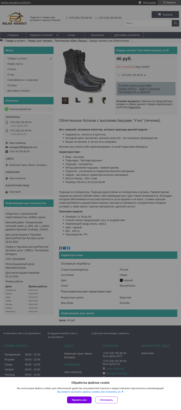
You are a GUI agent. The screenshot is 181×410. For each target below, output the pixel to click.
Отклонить (106, 400)
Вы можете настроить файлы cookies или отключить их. (89, 391)
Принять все (79, 400)
